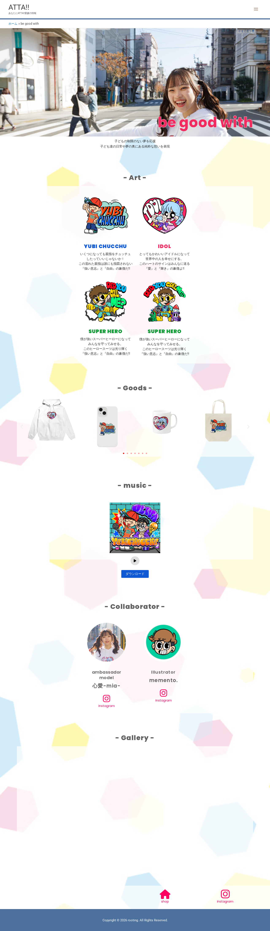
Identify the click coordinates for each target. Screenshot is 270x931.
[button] (21, 427)
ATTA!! (19, 7)
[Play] (135, 561)
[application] (135, 561)
